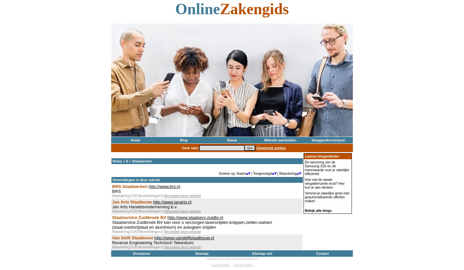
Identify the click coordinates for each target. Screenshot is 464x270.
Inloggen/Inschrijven (328, 140)
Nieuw (232, 140)
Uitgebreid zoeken (271, 148)
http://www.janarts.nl (172, 202)
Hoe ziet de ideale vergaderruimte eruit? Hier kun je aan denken (325, 183)
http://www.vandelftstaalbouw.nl (184, 237)
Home (135, 140)
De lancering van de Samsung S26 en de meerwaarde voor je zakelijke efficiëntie (327, 168)
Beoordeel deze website (182, 196)
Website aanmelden (280, 140)
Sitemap (201, 253)
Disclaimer (141, 253)
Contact (322, 253)
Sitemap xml (262, 253)
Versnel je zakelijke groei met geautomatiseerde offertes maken (327, 197)
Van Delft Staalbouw (132, 237)
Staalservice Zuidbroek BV (139, 217)
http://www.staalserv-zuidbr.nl (195, 217)
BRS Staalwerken (130, 186)
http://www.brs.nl (164, 186)
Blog (184, 140)
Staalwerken (142, 161)
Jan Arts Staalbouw (132, 202)
